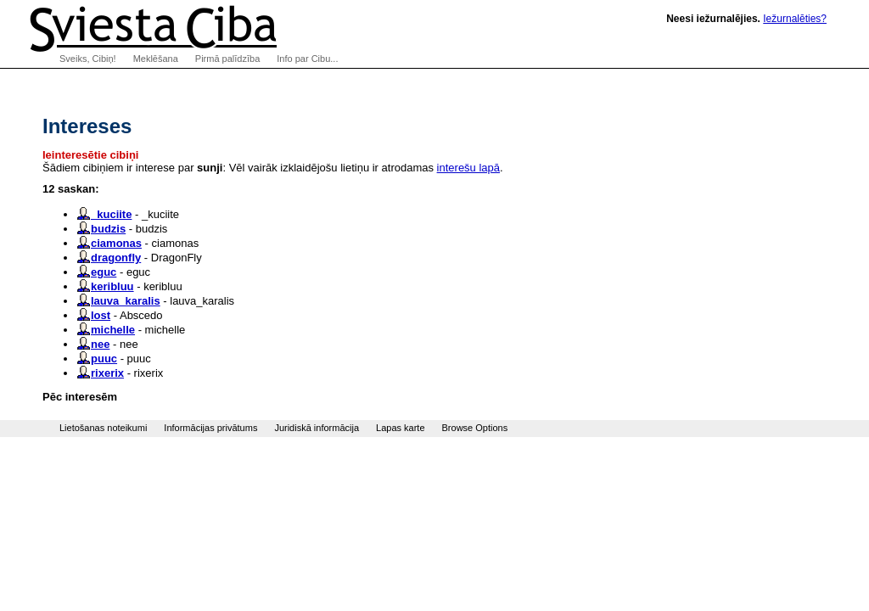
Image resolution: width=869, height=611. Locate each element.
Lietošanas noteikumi (103, 428)
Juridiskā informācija (316, 428)
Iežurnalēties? (795, 19)
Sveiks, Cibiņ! (87, 58)
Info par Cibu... (307, 58)
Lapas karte (400, 428)
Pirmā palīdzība (227, 58)
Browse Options (475, 428)
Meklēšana (155, 58)
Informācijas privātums (210, 428)
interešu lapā (468, 167)
